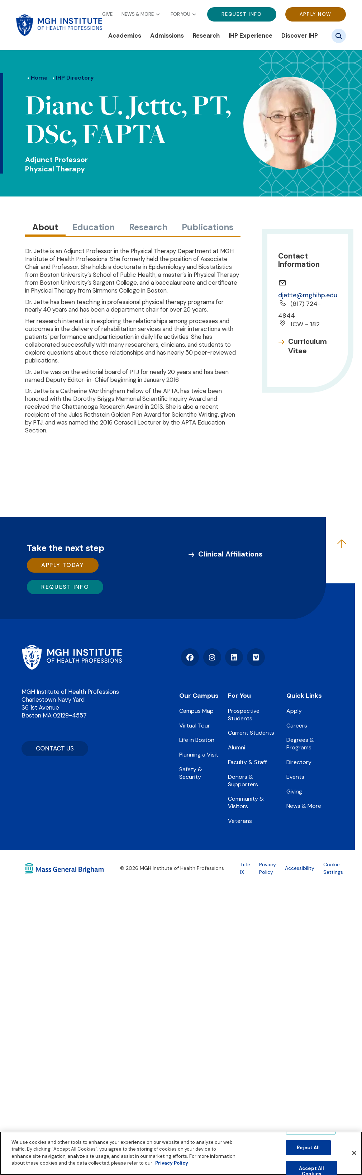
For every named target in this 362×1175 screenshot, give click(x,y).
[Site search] (339, 36)
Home (39, 77)
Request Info (242, 14)
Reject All (308, 1148)
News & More (138, 14)
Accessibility (299, 868)
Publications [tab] (207, 227)
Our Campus (199, 695)
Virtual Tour (194, 725)
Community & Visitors (246, 802)
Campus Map (196, 711)
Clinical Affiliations (230, 554)
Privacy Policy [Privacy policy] (171, 1163)
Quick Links (304, 695)
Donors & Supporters (243, 780)
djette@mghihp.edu (307, 295)
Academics (124, 35)
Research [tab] (148, 227)
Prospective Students (243, 714)
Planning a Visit (198, 754)
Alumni (236, 747)
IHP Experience (250, 35)
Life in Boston (196, 740)
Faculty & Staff (247, 762)
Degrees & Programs (300, 743)
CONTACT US (55, 748)
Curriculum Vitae (307, 346)
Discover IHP (299, 35)
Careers (296, 725)
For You (180, 14)
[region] (181, 1153)
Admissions (167, 35)
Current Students (251, 732)
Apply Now (316, 14)
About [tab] (45, 227)
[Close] (354, 1153)
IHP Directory (75, 77)
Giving (294, 791)
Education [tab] (93, 227)
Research (206, 35)
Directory (298, 762)
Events (295, 777)
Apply (294, 711)
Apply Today (62, 565)
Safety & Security (190, 773)
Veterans (240, 821)
